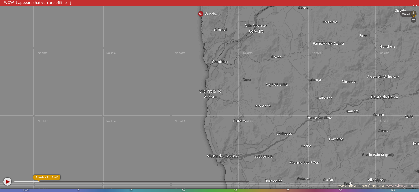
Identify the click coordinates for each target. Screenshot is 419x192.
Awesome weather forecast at (375, 185)
